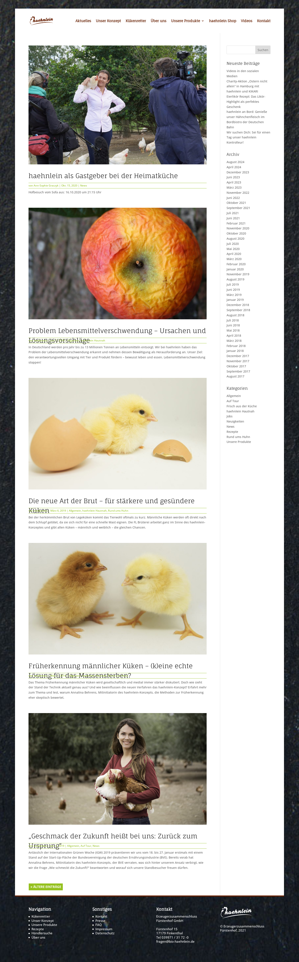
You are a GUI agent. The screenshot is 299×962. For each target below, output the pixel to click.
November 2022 (238, 193)
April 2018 (234, 335)
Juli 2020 (233, 244)
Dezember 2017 (238, 356)
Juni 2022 (233, 198)
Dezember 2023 (238, 172)
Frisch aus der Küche (242, 406)
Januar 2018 (235, 351)
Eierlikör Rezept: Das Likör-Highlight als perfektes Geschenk (246, 101)
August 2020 (235, 238)
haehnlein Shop (222, 21)
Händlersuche (42, 933)
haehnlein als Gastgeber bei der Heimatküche (103, 176)
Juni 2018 (233, 325)
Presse (100, 920)
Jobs (230, 416)
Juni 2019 (233, 290)
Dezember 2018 (238, 305)
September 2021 (238, 208)
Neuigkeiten (235, 421)
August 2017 (235, 376)
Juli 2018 (233, 320)
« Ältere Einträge (45, 887)
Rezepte (232, 432)
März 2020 (234, 259)
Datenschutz (104, 933)
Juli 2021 (233, 213)
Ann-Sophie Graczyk (46, 185)
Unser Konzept (108, 21)
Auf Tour (86, 846)
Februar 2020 (236, 264)
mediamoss (41, 340)
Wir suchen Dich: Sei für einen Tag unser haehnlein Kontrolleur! (248, 137)
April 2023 (234, 182)
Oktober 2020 (236, 233)
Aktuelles (83, 21)
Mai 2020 (233, 249)
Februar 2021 (236, 223)
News (83, 185)
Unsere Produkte (185, 21)
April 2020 (234, 254)
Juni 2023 (233, 177)
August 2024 (235, 162)
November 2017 (238, 361)
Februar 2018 (236, 346)
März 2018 (234, 341)
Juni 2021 (233, 218)
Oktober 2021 (236, 203)
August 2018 (235, 315)
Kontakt (263, 21)
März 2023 (234, 187)
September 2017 (238, 371)
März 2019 (234, 295)
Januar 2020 (235, 269)
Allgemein (73, 340)
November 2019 (238, 274)
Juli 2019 (233, 284)
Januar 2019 (235, 300)
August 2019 (235, 279)
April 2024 (234, 167)
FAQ (98, 925)
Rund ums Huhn (118, 510)
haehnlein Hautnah (93, 340)
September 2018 (238, 310)
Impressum (103, 929)
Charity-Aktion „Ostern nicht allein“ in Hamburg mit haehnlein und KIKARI (247, 86)
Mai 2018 (233, 330)
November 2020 (238, 228)
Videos (246, 21)
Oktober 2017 (236, 366)
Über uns (158, 21)
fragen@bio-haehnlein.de (175, 941)
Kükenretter (136, 21)
